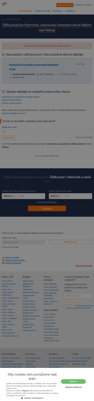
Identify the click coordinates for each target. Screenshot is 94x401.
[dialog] (47, 384)
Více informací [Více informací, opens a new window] (20, 396)
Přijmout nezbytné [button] (73, 387)
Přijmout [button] (73, 381)
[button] (32, 398)
